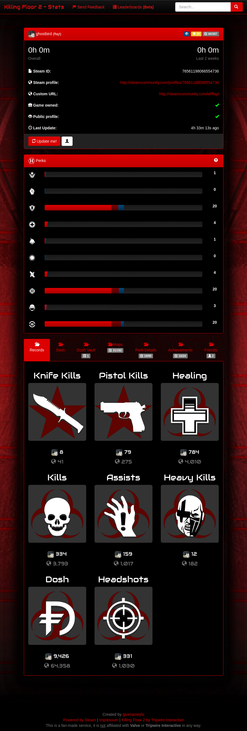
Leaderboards (133, 7)
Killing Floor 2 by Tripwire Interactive (152, 720)
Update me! (44, 141)
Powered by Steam (79, 720)
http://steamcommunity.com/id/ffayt (189, 94)
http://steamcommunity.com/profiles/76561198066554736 (169, 82)
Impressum (108, 720)
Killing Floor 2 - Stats (34, 7)
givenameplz (133, 714)
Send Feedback (88, 7)
